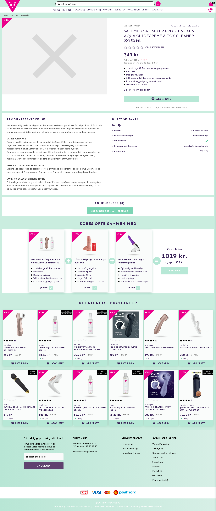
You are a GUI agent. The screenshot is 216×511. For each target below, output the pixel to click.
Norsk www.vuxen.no (127, 506)
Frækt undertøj (160, 480)
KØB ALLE (174, 270)
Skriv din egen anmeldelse (109, 211)
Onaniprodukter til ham (164, 453)
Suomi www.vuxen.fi (103, 506)
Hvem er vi (127, 444)
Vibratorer (157, 457)
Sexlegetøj (157, 448)
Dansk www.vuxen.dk (152, 506)
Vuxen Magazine (160, 444)
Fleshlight (157, 471)
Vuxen (137, 26)
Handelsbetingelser (131, 453)
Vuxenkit (25, 15)
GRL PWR (157, 475)
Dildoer (156, 466)
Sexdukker (157, 462)
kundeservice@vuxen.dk (85, 451)
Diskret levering (130, 448)
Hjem (5, 15)
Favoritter (14, 15)
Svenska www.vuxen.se (78, 506)
